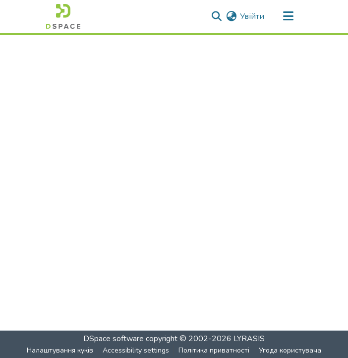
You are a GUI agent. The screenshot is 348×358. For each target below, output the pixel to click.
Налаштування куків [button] (60, 350)
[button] (63, 16)
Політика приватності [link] (213, 350)
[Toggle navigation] (288, 16)
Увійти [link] (252, 16)
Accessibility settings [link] (136, 350)
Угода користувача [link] (290, 350)
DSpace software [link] (113, 338)
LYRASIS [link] (249, 338)
